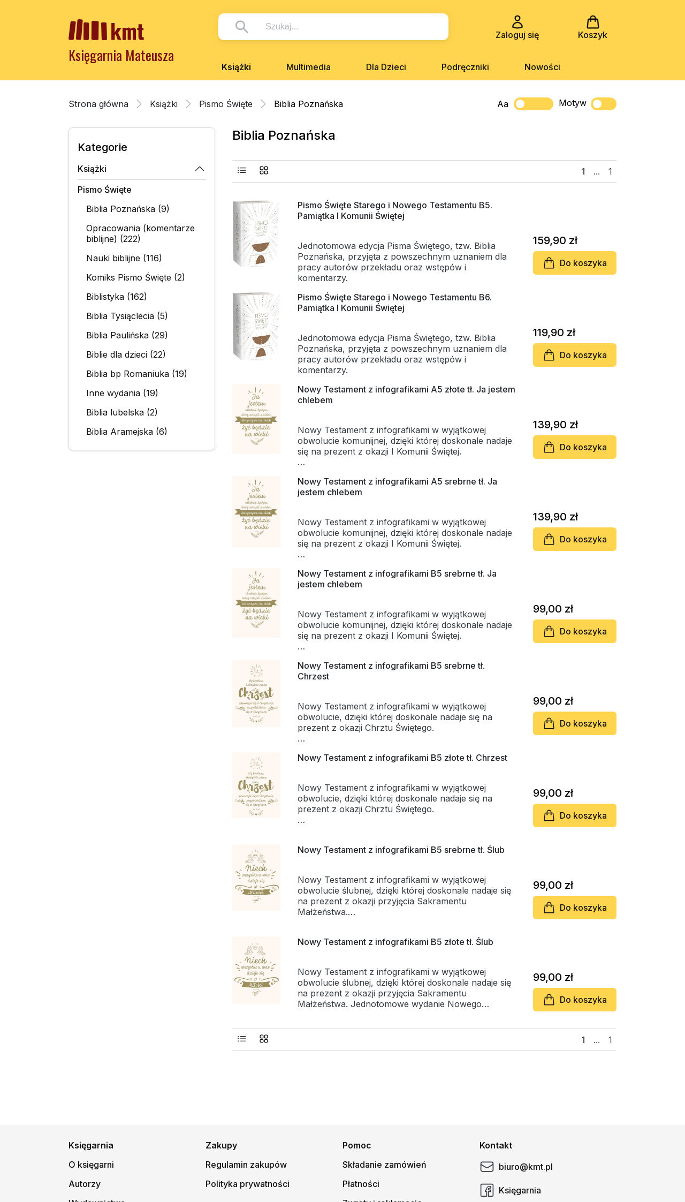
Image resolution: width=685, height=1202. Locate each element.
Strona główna (98, 104)
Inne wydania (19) (122, 393)
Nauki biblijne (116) (124, 258)
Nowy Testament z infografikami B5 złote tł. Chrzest (402, 757)
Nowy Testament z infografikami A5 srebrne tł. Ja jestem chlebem (397, 486)
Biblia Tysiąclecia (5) (127, 316)
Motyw (587, 103)
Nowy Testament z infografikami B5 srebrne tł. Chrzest (391, 671)
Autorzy (84, 1183)
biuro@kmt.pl (516, 1166)
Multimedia (308, 67)
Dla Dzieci (386, 67)
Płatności (360, 1183)
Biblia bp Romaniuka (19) (136, 373)
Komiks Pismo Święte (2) (135, 277)
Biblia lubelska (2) (122, 412)
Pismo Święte (226, 104)
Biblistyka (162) (116, 296)
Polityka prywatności (248, 1183)
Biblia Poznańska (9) (128, 208)
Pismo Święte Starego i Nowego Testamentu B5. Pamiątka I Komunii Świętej (395, 210)
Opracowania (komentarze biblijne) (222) (140, 233)
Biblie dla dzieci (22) (126, 354)
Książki (236, 67)
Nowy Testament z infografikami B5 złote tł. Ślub (395, 941)
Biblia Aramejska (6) (127, 431)
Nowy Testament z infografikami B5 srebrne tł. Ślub (401, 849)
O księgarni (91, 1164)
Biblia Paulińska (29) (127, 335)
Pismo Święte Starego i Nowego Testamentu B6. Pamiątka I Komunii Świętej (395, 302)
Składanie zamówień (384, 1164)
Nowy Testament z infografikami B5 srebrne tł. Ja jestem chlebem (397, 578)
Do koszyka (575, 262)
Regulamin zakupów (246, 1164)
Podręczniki (465, 67)
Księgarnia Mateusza (121, 54)
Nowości (542, 67)
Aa (502, 104)
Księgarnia (510, 1190)
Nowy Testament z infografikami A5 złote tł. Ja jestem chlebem (406, 394)
